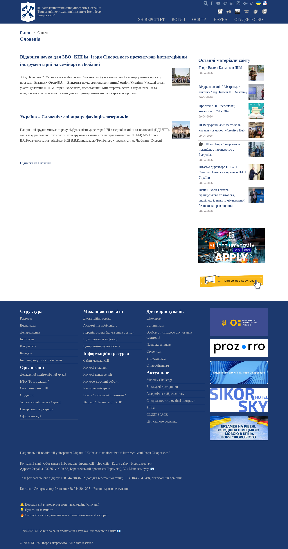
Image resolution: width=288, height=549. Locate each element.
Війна (151, 407)
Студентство (248, 19)
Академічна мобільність (100, 325)
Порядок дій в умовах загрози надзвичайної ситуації (62, 504)
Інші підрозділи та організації (41, 360)
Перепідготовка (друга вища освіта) (108, 332)
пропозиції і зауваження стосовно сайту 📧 (90, 531)
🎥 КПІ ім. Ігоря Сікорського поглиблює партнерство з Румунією (219, 149)
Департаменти (30, 332)
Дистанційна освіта (97, 318)
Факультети (28, 346)
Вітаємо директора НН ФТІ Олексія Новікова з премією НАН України (222, 172)
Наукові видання (95, 367)
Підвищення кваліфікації (100, 339)
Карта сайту (120, 463)
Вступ (178, 19)
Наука (220, 19)
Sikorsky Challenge (160, 380)
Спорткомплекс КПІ (34, 388)
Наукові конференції (97, 374)
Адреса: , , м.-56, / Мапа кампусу (84, 469)
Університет (151, 19)
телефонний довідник (167, 478)
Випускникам (156, 358)
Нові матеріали (141, 463)
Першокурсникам (159, 344)
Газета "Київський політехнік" (104, 395)
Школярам (154, 318)
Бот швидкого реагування (111, 489)
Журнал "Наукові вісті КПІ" (102, 402)
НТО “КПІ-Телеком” (34, 381)
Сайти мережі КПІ (96, 360)
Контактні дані (30, 463)
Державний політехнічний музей (43, 374)
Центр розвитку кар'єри (36, 409)
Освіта (199, 19)
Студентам (154, 351)
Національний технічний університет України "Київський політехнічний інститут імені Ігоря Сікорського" (69, 11)
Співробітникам (158, 365)
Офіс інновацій (30, 416)
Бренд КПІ (86, 463)
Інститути (27, 339)
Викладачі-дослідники (162, 386)
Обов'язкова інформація (60, 463)
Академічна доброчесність (165, 393)
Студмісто (27, 395)
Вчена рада (28, 325)
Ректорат (26, 318)
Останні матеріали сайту (224, 60)
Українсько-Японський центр (40, 402)
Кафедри (26, 353)
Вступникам (155, 325)
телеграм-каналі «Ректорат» (89, 515)
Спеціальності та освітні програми (171, 400)
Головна (25, 33)
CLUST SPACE (157, 414)
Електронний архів (96, 388)
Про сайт (103, 463)
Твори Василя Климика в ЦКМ (220, 67)
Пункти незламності (39, 510)
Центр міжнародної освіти (101, 346)
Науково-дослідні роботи (100, 381)
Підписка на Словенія (35, 163)
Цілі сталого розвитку (162, 421)
